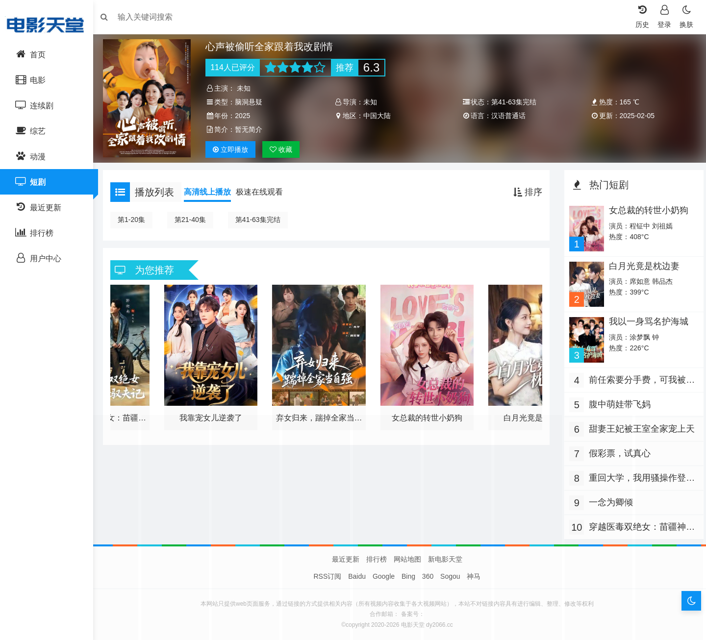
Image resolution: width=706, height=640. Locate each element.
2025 (245, 116)
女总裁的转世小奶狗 (645, 210)
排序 (525, 192)
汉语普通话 (507, 116)
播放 (234, 149)
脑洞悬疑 (252, 102)
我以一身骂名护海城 (645, 320)
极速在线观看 (264, 192)
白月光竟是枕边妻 (641, 265)
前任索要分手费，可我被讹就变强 (639, 378)
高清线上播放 (212, 192)
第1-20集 (136, 219)
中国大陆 (378, 116)
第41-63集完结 (262, 219)
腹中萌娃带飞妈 (617, 402)
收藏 (284, 149)
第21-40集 (195, 219)
